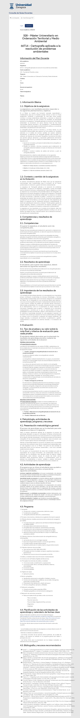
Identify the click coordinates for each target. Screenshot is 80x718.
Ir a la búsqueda (14, 18)
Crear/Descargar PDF (27, 18)
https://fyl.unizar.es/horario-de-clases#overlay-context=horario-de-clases (40, 618)
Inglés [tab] (21, 26)
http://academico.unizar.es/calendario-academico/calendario (36, 616)
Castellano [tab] (29, 26)
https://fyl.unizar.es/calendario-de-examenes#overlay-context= (37, 621)
